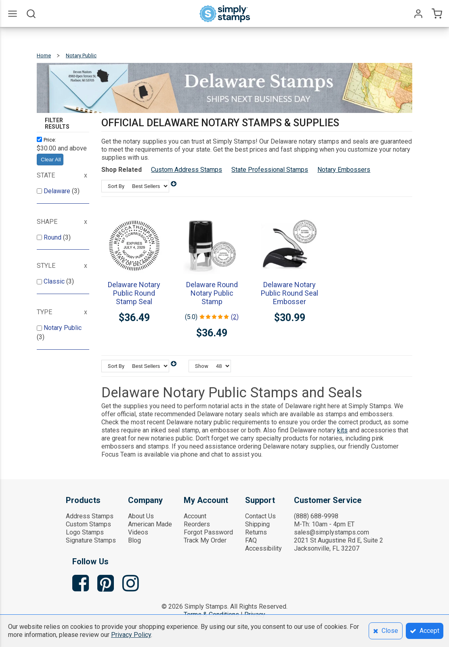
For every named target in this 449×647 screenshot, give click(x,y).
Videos (138, 532)
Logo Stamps (85, 532)
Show (201, 366)
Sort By (116, 186)
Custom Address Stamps (186, 169)
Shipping (257, 524)
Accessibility (263, 548)
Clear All (51, 160)
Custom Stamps (88, 524)
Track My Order (205, 540)
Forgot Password (208, 532)
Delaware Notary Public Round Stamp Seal (134, 293)
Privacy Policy (131, 635)
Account (195, 516)
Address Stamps (89, 516)
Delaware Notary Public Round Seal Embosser (289, 293)
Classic (55, 281)
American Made (150, 524)
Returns (256, 532)
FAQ (251, 540)
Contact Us (260, 516)
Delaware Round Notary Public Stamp (212, 293)
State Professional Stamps (269, 169)
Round (53, 237)
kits (342, 430)
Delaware (58, 191)
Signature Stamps (91, 540)
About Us (141, 516)
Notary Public (63, 328)
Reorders (197, 524)
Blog (134, 540)
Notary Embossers (343, 169)
